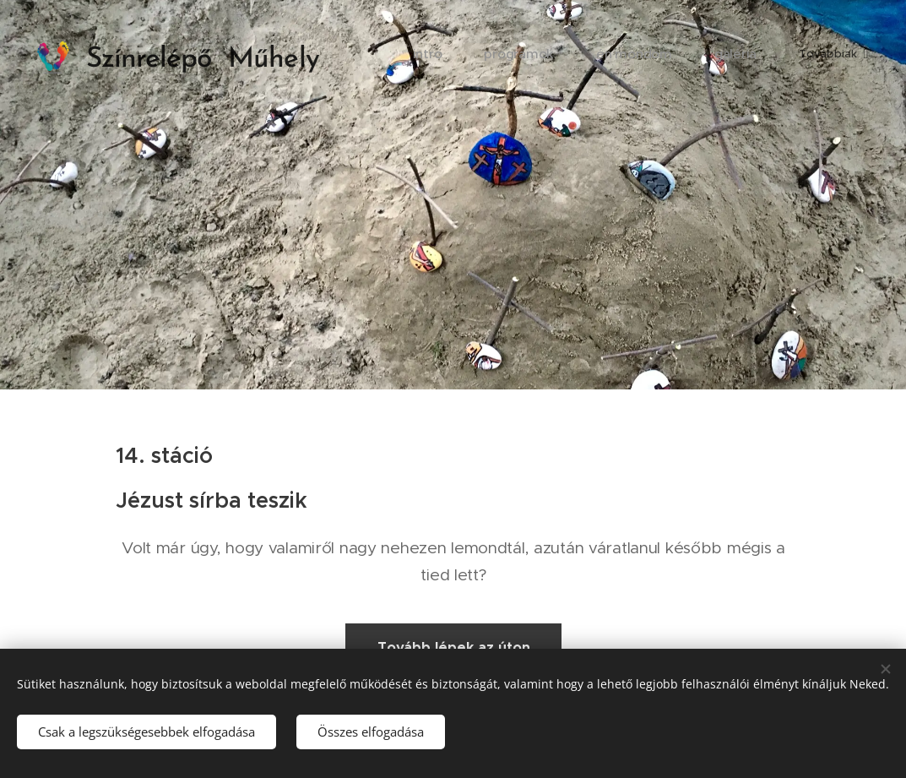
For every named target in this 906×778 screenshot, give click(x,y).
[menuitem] (460, 55)
